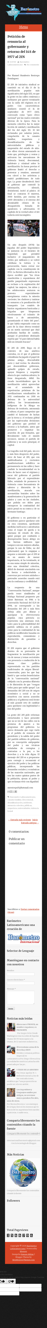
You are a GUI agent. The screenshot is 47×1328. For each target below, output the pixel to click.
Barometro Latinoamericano (22, 797)
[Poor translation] (11, 1281)
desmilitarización (15, 803)
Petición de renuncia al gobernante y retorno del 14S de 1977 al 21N (22, 46)
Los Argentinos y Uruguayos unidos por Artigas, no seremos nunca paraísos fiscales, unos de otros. (23, 1095)
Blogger (32, 1143)
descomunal (27, 800)
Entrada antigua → (30, 823)
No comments (33, 65)
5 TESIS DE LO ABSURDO (27, 1070)
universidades (24, 808)
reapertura (12, 808)
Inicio (35, 820)
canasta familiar (14, 800)
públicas (28, 805)
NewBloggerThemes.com (23, 1260)
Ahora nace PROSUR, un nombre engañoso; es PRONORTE (27, 1027)
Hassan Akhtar (27, 1254)
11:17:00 (13, 62)
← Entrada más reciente (19, 820)
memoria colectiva (16, 805)
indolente (27, 803)
